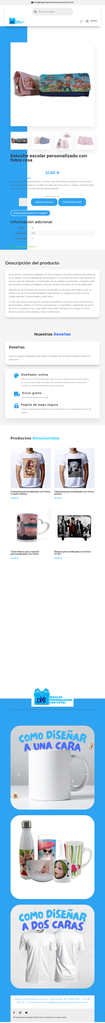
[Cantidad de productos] (23, 202)
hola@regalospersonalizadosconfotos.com (54, 2)
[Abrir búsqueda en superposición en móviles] (52, 11)
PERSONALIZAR (72, 202)
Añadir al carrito (44, 202)
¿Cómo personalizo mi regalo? (30, 213)
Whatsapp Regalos (26, 247)
